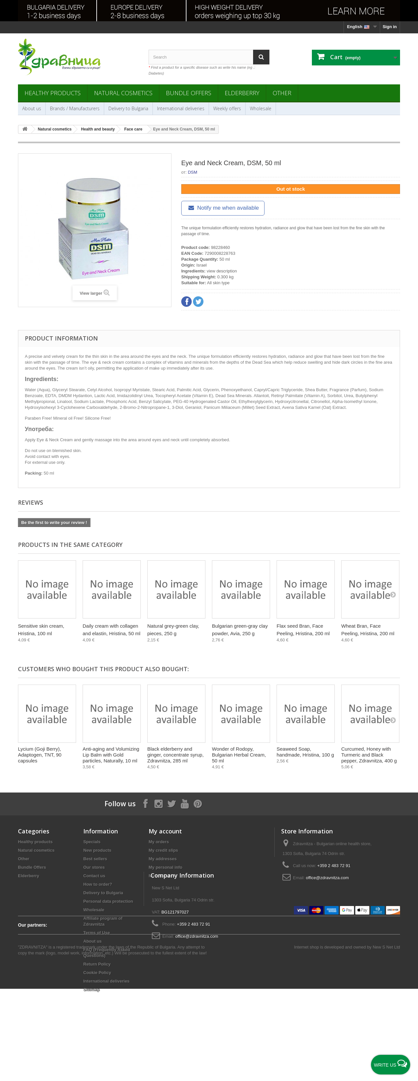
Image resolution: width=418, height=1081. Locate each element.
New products (97, 850)
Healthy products (52, 93)
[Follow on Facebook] (145, 803)
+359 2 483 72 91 (333, 865)
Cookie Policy (97, 972)
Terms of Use (96, 932)
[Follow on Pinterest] (197, 803)
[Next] (393, 594)
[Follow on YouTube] (184, 803)
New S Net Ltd (386, 1039)
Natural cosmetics (123, 93)
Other (282, 93)
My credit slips (163, 850)
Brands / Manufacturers (75, 108)
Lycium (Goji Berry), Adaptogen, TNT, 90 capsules (39, 754)
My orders (159, 841)
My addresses (163, 858)
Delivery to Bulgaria (128, 108)
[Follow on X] (171, 803)
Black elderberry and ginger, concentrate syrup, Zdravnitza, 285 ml (175, 754)
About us (31, 108)
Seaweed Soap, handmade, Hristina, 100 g (305, 752)
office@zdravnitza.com (327, 877)
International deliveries (180, 108)
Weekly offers (227, 108)
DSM (192, 172)
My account (165, 831)
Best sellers (95, 858)
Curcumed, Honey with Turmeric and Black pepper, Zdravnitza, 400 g (369, 754)
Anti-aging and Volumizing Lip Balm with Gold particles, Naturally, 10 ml (111, 754)
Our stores (94, 867)
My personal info (165, 867)
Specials (92, 841)
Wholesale (260, 108)
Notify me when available (223, 208)
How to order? (97, 884)
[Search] (261, 57)
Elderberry (242, 93)
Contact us (94, 875)
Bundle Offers (188, 93)
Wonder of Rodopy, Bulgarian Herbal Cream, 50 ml (239, 754)
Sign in (390, 26)
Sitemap (91, 989)
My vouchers (161, 875)
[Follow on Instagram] (158, 803)
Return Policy (97, 964)
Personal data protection (108, 901)
